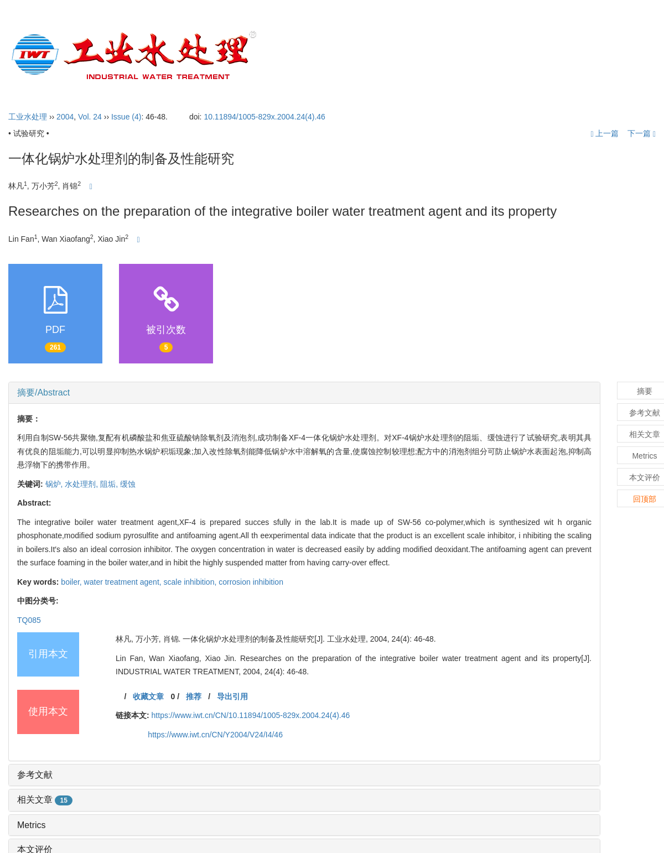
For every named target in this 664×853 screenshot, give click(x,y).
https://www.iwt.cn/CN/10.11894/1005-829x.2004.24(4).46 (251, 715)
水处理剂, (82, 484)
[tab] (304, 392)
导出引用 (232, 696)
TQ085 (29, 620)
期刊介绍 (349, 55)
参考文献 (35, 774)
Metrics (31, 825)
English (627, 55)
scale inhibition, (191, 582)
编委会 (406, 55)
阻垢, (110, 484)
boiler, (72, 582)
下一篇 (641, 133)
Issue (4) (126, 116)
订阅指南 (575, 55)
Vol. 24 (90, 116)
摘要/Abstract (43, 392)
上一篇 (604, 133)
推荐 (193, 696)
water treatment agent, (124, 582)
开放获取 (520, 55)
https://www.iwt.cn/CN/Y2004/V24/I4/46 (215, 734)
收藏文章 (148, 696)
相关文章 (44, 799)
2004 (65, 116)
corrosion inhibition (251, 582)
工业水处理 (27, 116)
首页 (301, 55)
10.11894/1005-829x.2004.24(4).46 (264, 116)
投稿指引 (462, 55)
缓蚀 (128, 484)
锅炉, (55, 484)
